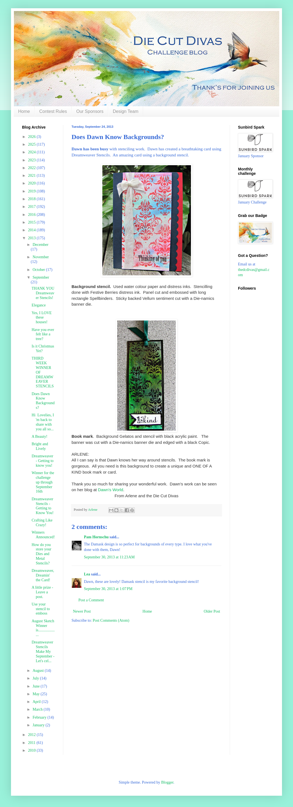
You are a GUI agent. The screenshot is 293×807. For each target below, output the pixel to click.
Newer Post (82, 611)
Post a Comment (91, 600)
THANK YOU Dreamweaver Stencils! (43, 293)
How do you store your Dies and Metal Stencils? (41, 554)
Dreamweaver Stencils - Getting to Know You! (43, 506)
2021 (32, 175)
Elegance (39, 305)
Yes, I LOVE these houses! (42, 317)
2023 (32, 160)
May (36, 694)
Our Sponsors (89, 111)
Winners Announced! (43, 534)
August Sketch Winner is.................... (43, 628)
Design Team (125, 111)
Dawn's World (110, 489)
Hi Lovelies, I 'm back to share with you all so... (43, 422)
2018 (32, 199)
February (39, 717)
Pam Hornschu (96, 537)
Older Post (212, 611)
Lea (87, 574)
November (40, 257)
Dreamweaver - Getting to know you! (43, 461)
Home (24, 111)
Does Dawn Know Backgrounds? (43, 401)
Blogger (167, 782)
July (36, 678)
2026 (32, 137)
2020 (32, 183)
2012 (32, 735)
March (37, 709)
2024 (32, 152)
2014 (32, 230)
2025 (32, 144)
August (38, 671)
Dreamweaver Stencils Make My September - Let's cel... (43, 651)
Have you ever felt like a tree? (43, 334)
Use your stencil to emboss (41, 609)
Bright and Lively (40, 446)
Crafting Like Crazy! (42, 522)
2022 (32, 168)
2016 (32, 215)
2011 (32, 743)
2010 (32, 750)
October (39, 270)
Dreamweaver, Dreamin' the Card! (43, 575)
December (40, 245)
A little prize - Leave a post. (42, 592)
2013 (32, 238)
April (37, 702)
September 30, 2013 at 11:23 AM (109, 557)
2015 (32, 222)
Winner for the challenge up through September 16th (43, 482)
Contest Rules (53, 111)
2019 (32, 191)
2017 (32, 207)
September (40, 277)
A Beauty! (39, 436)
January (38, 725)
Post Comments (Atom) (111, 620)
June (36, 686)
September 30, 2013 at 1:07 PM (108, 589)
